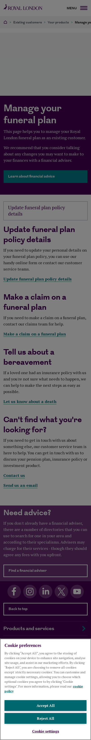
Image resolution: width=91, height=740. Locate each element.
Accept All (46, 705)
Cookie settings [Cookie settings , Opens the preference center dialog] (45, 731)
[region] (45, 689)
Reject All (45, 718)
